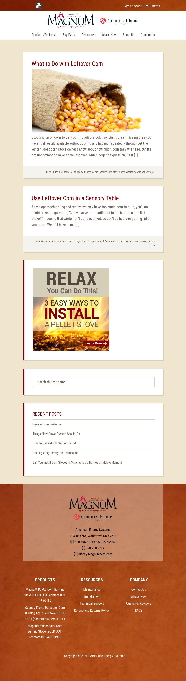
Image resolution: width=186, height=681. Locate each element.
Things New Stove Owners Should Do (56, 434)
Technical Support (92, 603)
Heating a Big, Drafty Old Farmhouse (55, 453)
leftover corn (106, 172)
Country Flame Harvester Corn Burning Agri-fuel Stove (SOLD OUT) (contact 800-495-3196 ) (45, 613)
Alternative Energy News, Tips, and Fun (68, 241)
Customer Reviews (138, 603)
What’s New (139, 596)
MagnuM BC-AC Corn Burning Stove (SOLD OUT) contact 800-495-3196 (45, 594)
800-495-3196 (84, 542)
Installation (91, 596)
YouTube (45, 4)
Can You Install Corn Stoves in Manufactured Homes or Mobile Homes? (77, 462)
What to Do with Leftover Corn (67, 63)
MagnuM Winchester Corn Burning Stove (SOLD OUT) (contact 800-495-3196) (45, 631)
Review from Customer (47, 424)
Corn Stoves (65, 172)
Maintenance (92, 589)
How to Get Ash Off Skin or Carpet (54, 443)
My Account (133, 6)
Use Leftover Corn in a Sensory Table (75, 198)
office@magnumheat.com (95, 554)
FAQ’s (138, 610)
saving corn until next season (131, 241)
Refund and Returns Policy (91, 610)
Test (93, 504)
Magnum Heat (93, 20)
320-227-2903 (106, 542)
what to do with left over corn (140, 172)
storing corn (119, 172)
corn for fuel (93, 172)
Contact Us (138, 589)
